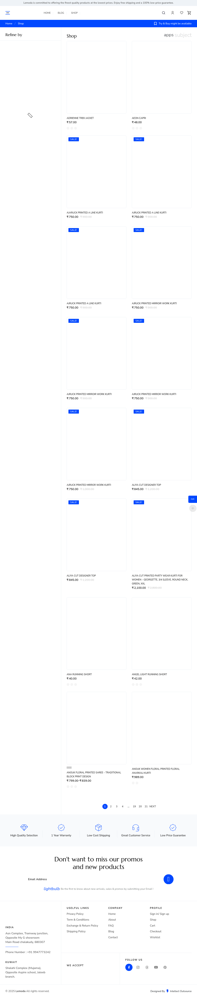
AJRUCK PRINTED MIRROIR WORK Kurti (154, 303)
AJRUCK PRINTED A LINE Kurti (149, 212)
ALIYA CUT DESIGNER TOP (146, 485)
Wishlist (181, 13)
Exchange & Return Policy (82, 925)
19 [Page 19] (134, 806)
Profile (172, 13)
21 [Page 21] (146, 806)
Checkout (155, 931)
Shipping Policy (76, 931)
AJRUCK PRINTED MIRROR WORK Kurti (154, 394)
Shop (74, 13)
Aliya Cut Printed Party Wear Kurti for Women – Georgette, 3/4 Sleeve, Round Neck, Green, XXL (160, 579)
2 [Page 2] (110, 806)
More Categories (7, 13)
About (112, 919)
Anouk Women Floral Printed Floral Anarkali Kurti (156, 771)
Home (47, 13)
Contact (113, 937)
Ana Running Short (79, 674)
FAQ (111, 925)
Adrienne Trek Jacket (80, 118)
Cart (152, 925)
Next (152, 806)
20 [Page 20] (140, 806)
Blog (61, 13)
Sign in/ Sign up (159, 914)
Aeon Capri (139, 118)
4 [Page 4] (122, 806)
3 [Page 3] (116, 806)
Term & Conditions (78, 919)
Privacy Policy (75, 914)
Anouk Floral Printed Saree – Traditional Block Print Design (94, 774)
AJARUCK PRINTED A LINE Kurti (85, 212)
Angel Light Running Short (149, 674)
